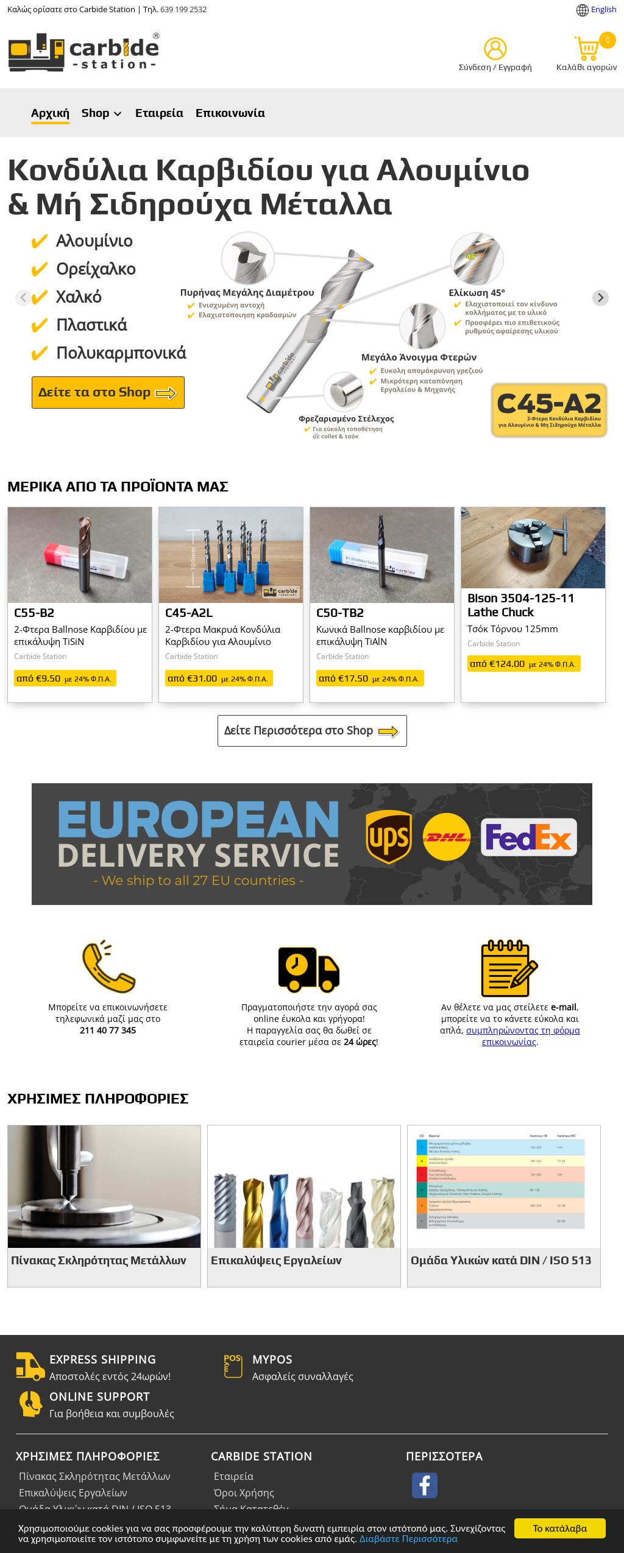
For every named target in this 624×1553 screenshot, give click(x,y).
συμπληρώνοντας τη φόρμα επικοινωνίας (523, 1036)
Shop (102, 112)
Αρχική (50, 112)
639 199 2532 (183, 9)
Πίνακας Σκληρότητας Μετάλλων (95, 1476)
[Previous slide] (23, 298)
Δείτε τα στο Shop (108, 393)
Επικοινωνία (230, 112)
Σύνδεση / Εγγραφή (495, 67)
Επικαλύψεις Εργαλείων (73, 1492)
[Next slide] (600, 298)
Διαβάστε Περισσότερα (409, 1540)
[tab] (307, 434)
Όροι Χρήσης (244, 1492)
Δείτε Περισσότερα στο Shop (312, 731)
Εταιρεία (159, 112)
